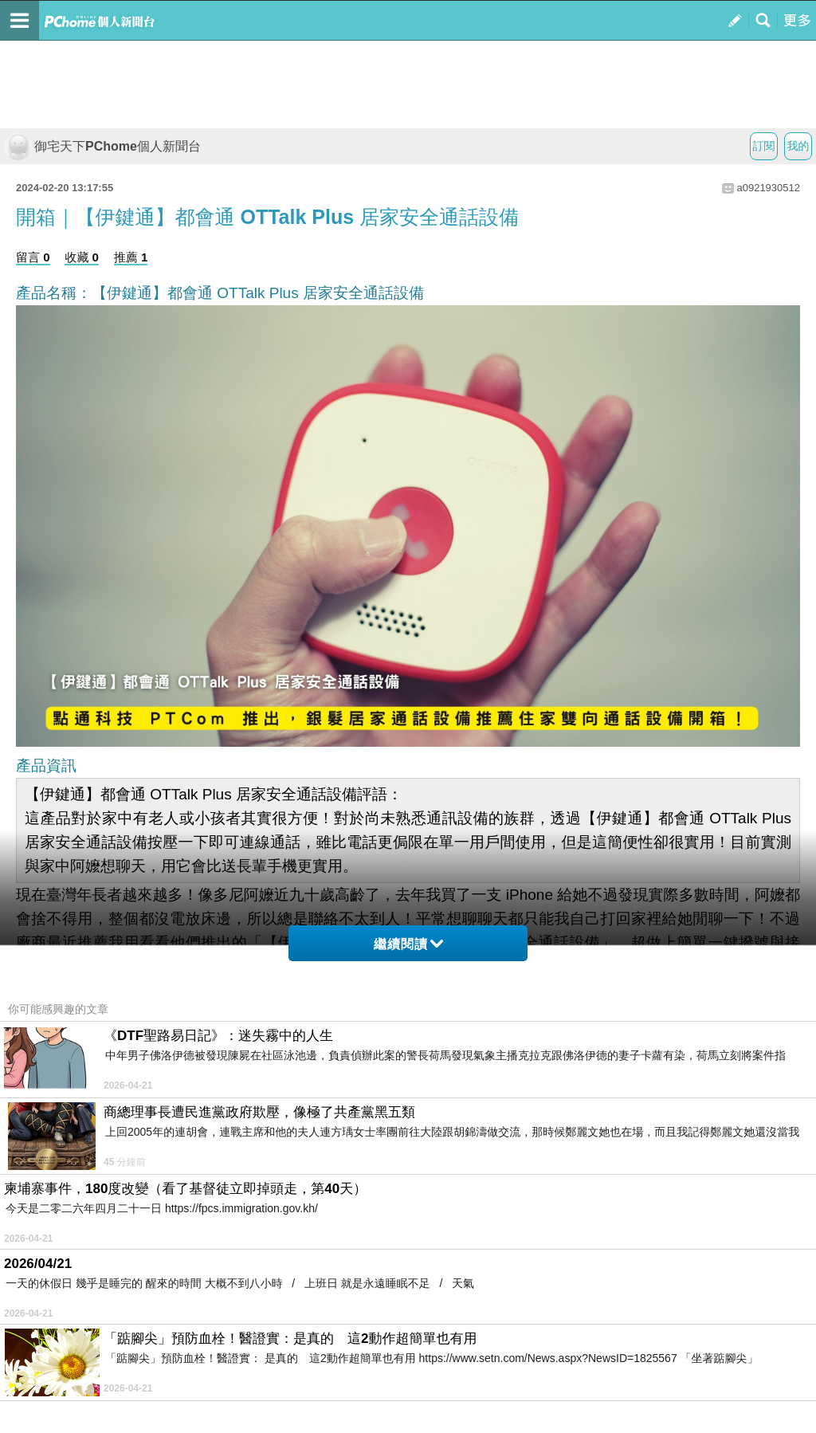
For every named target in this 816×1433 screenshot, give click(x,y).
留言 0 (33, 257)
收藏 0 (82, 257)
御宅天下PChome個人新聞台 (102, 146)
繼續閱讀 (408, 944)
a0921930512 (768, 188)
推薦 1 (131, 257)
